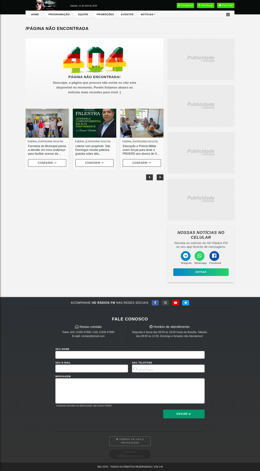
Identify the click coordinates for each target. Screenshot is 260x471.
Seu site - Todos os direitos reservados (130, 466)
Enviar (184, 413)
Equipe (83, 14)
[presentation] (80, 416)
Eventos (127, 14)
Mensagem (63, 376)
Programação (59, 14)
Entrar (200, 272)
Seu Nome (62, 349)
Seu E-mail (63, 362)
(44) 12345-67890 (80, 332)
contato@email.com (93, 336)
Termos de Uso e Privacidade (130, 441)
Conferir (47, 162)
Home (35, 14)
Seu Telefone (142, 362)
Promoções (105, 14)
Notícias (147, 14)
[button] (160, 177)
